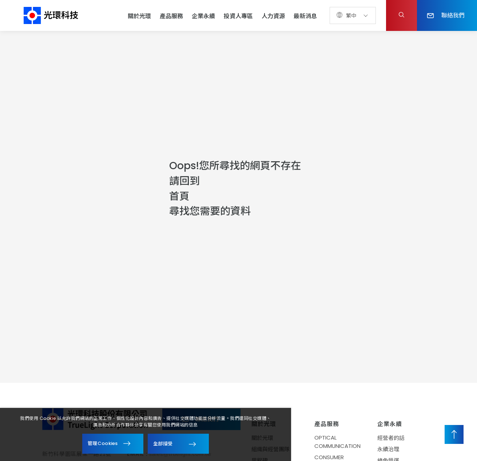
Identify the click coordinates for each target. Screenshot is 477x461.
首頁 (179, 196)
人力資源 (273, 16)
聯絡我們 (446, 15)
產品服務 (171, 16)
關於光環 (139, 16)
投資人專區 (238, 16)
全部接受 (162, 443)
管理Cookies (103, 443)
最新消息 (305, 16)
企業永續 (203, 16)
